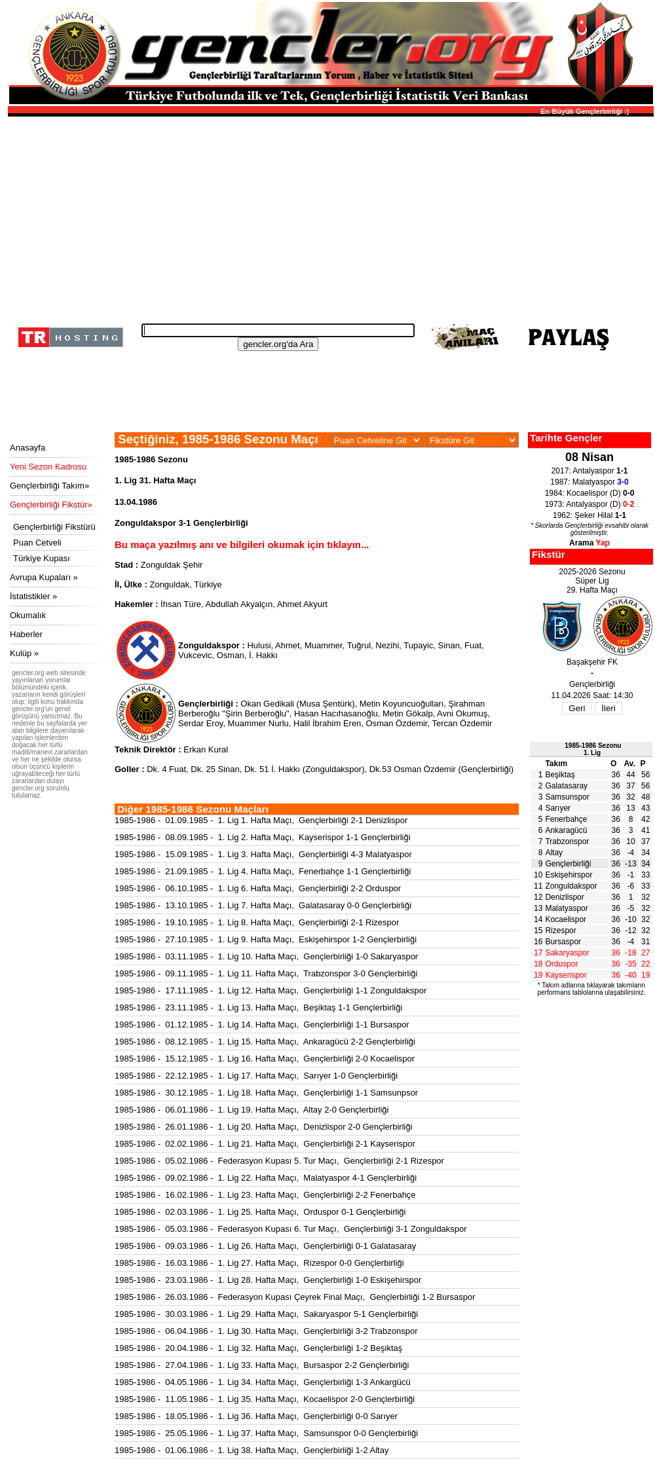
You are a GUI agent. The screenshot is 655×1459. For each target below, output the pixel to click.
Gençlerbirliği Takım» (49, 485)
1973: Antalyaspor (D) (590, 504)
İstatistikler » (33, 596)
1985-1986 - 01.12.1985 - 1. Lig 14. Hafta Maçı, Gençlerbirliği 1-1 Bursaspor (262, 1024)
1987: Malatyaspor (589, 482)
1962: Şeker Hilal (589, 515)
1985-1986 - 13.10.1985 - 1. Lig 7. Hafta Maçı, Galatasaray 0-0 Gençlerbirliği (263, 905)
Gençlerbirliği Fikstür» (51, 504)
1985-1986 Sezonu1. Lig (593, 749)
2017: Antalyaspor (590, 470)
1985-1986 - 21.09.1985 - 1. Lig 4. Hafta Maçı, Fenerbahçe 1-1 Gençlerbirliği (263, 871)
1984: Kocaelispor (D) (590, 493)
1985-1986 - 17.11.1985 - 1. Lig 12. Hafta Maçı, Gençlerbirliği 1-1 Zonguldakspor (270, 990)
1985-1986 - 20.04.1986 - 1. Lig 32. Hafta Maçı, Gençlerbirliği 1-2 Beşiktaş (258, 1348)
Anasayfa (27, 447)
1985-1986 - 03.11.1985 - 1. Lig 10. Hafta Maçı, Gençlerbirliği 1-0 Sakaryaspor (266, 956)
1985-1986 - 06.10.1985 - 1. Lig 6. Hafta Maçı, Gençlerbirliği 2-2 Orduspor (258, 888)
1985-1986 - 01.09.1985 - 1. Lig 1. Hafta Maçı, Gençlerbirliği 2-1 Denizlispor (261, 820)
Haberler (26, 634)
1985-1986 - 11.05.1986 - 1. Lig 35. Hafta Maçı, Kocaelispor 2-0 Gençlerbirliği (265, 1399)
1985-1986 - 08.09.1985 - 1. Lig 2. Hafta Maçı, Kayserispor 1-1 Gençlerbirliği (263, 837)
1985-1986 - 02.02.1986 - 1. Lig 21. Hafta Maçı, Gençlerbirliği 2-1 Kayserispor (265, 1144)
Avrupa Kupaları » (44, 577)
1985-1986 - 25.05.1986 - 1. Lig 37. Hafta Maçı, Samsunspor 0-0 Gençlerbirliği (266, 1433)
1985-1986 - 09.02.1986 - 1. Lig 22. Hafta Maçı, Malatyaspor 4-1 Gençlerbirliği (266, 1178)
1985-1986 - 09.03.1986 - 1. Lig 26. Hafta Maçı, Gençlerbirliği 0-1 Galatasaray (265, 1246)
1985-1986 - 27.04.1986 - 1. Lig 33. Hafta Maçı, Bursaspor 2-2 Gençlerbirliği (262, 1365)
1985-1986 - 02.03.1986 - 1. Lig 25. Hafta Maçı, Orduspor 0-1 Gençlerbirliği (260, 1212)
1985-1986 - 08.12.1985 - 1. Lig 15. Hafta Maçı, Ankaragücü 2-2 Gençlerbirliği (265, 1041)
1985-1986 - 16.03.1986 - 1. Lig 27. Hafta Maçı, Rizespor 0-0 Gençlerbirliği (259, 1263)
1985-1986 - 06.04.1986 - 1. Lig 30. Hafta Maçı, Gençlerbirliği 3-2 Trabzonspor (266, 1331)
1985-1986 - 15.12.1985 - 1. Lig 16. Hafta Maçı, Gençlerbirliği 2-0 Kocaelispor (265, 1058)
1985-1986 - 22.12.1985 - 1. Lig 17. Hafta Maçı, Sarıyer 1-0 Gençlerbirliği (256, 1075)
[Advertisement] (329, 216)
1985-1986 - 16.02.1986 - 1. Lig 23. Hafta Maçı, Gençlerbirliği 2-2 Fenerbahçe (265, 1195)
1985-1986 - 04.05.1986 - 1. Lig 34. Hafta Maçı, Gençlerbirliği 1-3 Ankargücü (263, 1382)
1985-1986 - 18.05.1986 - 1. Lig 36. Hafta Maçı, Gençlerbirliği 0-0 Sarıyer (256, 1416)
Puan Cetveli (37, 542)
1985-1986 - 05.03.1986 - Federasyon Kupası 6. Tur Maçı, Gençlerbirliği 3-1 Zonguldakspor (291, 1229)
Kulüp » (24, 653)
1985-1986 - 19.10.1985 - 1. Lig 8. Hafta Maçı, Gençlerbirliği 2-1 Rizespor (257, 922)
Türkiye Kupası (41, 558)
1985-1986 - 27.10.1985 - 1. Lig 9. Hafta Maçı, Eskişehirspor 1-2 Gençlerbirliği (266, 939)
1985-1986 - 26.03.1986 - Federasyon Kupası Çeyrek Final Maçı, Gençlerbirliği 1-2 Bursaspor (295, 1297)
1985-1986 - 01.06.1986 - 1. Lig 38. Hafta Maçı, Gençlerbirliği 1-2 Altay (251, 1450)
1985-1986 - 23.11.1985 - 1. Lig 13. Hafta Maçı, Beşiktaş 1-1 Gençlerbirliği (258, 1007)
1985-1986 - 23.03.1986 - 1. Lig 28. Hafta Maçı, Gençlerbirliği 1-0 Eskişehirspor (268, 1280)
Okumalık (28, 615)
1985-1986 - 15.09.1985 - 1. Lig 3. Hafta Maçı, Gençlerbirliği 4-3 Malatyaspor (263, 854)
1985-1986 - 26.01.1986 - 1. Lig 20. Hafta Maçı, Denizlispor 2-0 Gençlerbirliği (264, 1127)
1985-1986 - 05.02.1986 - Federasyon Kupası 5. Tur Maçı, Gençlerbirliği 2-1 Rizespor (279, 1161)
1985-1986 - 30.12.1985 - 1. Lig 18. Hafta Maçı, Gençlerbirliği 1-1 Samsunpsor (266, 1093)
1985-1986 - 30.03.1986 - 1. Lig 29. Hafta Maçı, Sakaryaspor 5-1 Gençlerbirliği (266, 1314)
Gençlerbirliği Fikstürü (54, 527)
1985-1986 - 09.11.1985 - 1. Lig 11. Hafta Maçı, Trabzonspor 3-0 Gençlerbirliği (266, 973)
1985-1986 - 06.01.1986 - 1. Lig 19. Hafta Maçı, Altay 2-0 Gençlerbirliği (251, 1110)
